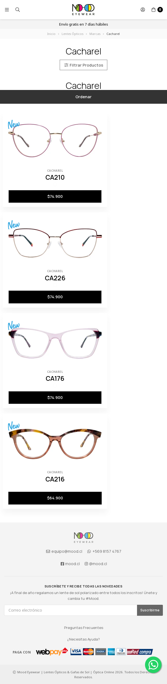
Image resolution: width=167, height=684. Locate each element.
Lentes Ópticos (72, 34)
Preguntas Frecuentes (83, 627)
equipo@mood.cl (64, 551)
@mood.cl (95, 563)
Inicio (51, 34)
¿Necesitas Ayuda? (83, 639)
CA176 (55, 378)
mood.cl (70, 563)
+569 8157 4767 (104, 551)
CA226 (55, 277)
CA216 (55, 479)
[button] (7, 10)
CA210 (55, 177)
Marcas (94, 34)
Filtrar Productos (83, 64)
